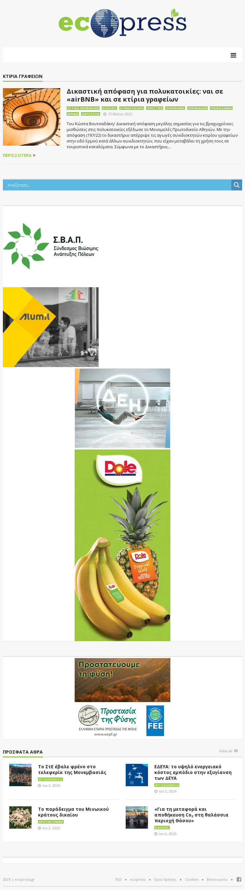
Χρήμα (72, 114)
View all (225, 751)
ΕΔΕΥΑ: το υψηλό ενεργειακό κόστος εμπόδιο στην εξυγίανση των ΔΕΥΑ (193, 772)
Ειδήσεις (109, 108)
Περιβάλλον (197, 108)
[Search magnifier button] (236, 185)
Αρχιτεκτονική (51, 822)
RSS (118, 879)
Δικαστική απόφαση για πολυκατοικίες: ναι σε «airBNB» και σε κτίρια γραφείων (145, 95)
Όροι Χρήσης (165, 879)
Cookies (191, 879)
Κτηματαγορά (131, 108)
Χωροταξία (91, 114)
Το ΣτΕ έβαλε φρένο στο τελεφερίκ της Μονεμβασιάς (72, 769)
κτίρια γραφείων (22, 76)
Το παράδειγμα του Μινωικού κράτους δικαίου (73, 812)
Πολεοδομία (221, 108)
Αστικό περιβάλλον (83, 108)
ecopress (137, 879)
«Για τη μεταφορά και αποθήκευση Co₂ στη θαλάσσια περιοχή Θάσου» (191, 815)
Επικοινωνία (217, 879)
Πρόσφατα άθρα (23, 752)
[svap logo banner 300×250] (51, 245)
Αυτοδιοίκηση (50, 779)
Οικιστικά (154, 108)
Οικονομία (175, 108)
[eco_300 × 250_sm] (51, 326)
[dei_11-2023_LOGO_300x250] (122, 407)
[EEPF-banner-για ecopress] (122, 697)
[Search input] (119, 185)
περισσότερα (17, 155)
